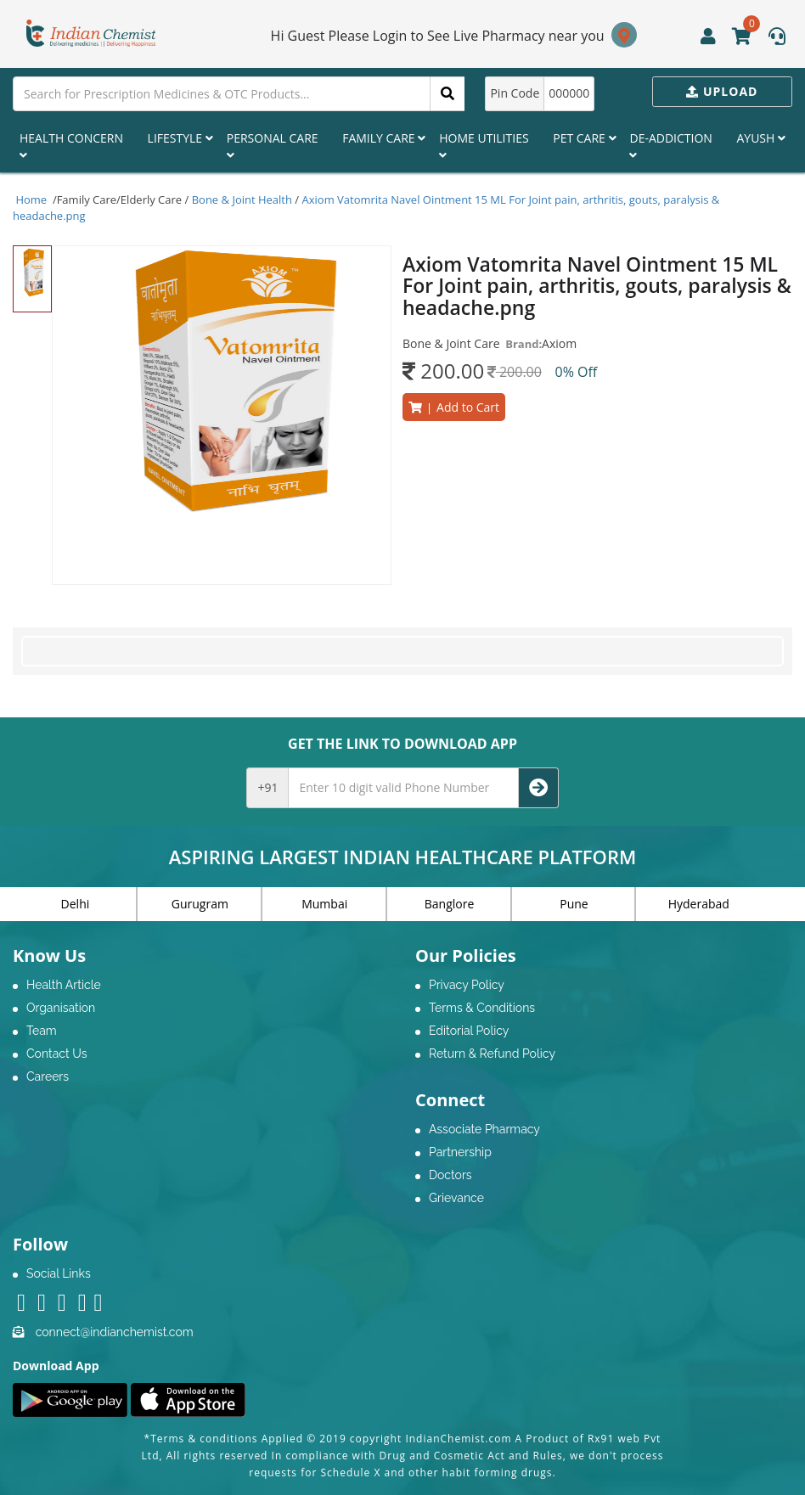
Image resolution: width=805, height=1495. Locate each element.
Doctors (450, 1175)
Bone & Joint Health (242, 199)
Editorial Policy (469, 1030)
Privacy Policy (466, 985)
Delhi (75, 904)
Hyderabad (698, 904)
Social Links (58, 1273)
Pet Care (584, 138)
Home (31, 199)
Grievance (456, 1198)
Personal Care (272, 145)
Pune (574, 904)
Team (41, 1030)
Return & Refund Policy (492, 1053)
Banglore (450, 904)
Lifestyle (180, 138)
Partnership (460, 1152)
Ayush (760, 138)
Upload (721, 91)
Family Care (383, 138)
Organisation (60, 1007)
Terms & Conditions (482, 1007)
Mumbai (324, 904)
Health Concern (71, 145)
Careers (47, 1076)
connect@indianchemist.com (115, 1332)
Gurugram (200, 904)
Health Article (63, 985)
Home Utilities (483, 145)
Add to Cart (453, 407)
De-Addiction (670, 145)
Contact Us (56, 1053)
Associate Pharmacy (484, 1129)
